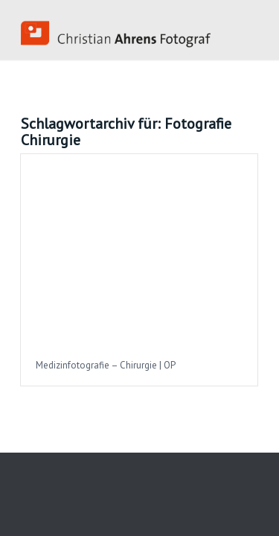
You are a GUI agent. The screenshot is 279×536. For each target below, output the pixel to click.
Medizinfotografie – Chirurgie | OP (106, 365)
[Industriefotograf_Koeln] (116, 30)
